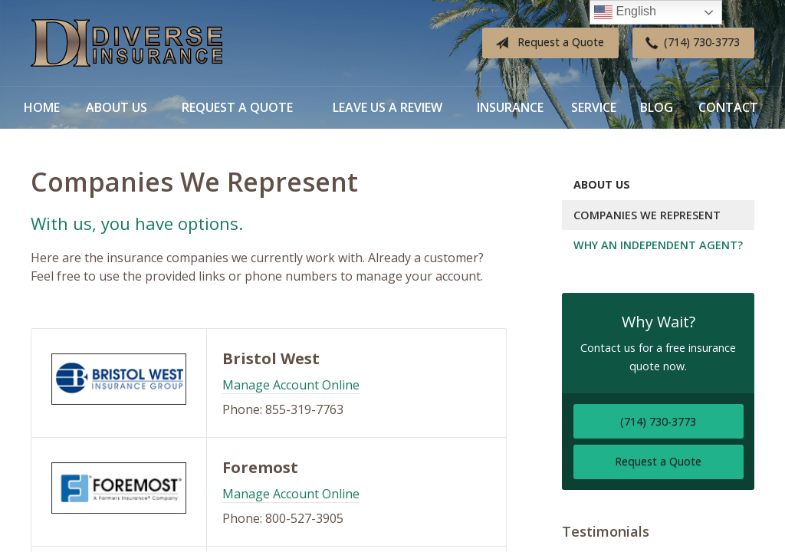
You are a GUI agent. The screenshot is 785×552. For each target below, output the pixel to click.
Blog (656, 107)
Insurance (510, 107)
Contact (728, 107)
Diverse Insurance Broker (126, 43)
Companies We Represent (647, 215)
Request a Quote (546, 43)
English (625, 12)
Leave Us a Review (387, 107)
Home (42, 107)
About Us (116, 107)
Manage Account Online (291, 384)
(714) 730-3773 (689, 43)
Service (593, 107)
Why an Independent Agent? (658, 245)
